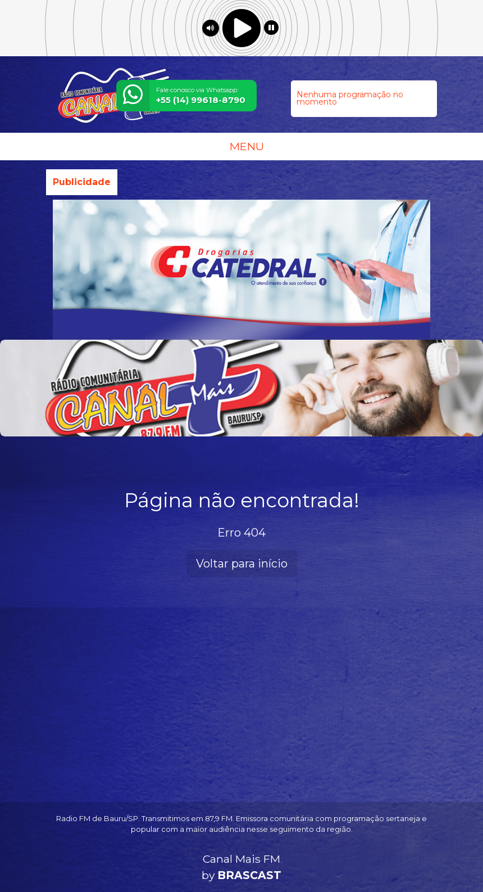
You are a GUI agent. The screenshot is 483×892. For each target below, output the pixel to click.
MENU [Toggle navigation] (241, 146)
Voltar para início (242, 563)
